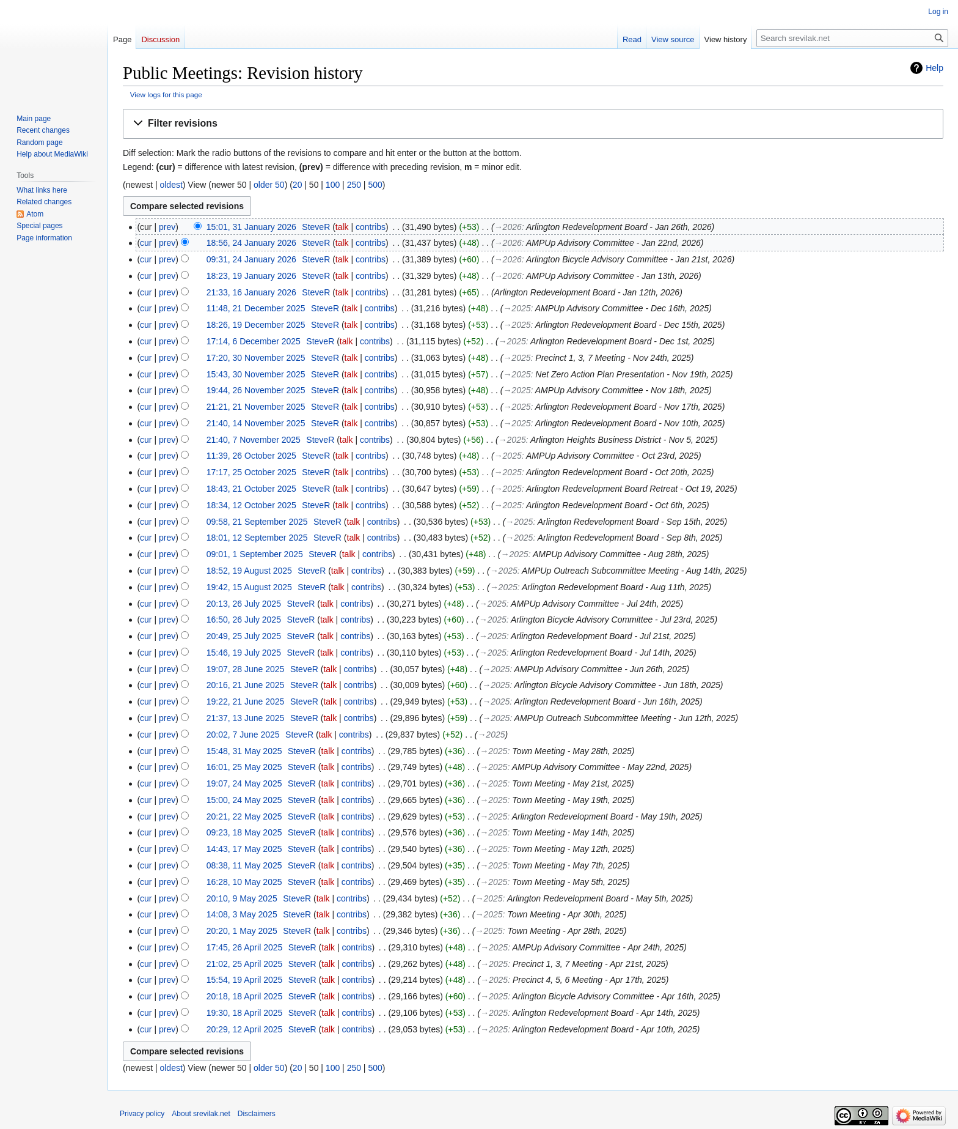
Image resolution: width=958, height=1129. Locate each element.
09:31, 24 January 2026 (251, 259)
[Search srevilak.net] (852, 38)
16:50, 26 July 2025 (244, 619)
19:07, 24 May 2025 (244, 783)
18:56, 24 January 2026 (251, 243)
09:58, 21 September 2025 (257, 522)
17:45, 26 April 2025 (245, 947)
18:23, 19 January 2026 (251, 276)
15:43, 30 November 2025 (256, 374)
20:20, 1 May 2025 (242, 931)
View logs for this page (166, 94)
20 (297, 185)
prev (167, 227)
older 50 (269, 185)
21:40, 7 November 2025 (254, 440)
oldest (170, 185)
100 (333, 185)
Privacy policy (142, 1113)
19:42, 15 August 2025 (249, 587)
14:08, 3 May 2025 (242, 914)
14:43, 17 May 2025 (244, 849)
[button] (533, 124)
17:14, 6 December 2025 (254, 341)
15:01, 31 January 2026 (251, 227)
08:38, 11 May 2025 (244, 865)
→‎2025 (516, 308)
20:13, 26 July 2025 (244, 604)
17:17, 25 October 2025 (251, 472)
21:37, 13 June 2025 (246, 718)
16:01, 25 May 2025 (244, 767)
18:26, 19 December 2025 (256, 325)
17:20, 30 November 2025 (256, 358)
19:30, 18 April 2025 (245, 1013)
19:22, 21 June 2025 (246, 701)
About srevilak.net (201, 1113)
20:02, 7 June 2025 (243, 734)
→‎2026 (508, 227)
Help (934, 68)
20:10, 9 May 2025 (242, 898)
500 (375, 185)
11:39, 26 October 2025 (251, 456)
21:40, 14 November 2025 (256, 423)
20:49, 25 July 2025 (244, 636)
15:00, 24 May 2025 (244, 800)
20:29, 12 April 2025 (245, 1029)
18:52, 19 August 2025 (249, 571)
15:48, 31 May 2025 (244, 751)
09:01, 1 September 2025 (255, 554)
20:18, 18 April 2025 (245, 996)
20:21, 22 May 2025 (244, 816)
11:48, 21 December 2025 (256, 308)
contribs (371, 227)
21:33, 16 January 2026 (251, 292)
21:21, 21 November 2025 (256, 407)
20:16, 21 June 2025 (246, 685)
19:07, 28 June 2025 (246, 669)
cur (146, 243)
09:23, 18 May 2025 (244, 832)
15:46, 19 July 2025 (244, 652)
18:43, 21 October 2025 (251, 489)
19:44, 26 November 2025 (256, 390)
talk (342, 227)
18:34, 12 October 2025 (251, 505)
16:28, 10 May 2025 (244, 882)
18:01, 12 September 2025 (257, 537)
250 (354, 185)
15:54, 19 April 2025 (245, 980)
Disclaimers (257, 1113)
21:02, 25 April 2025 (245, 964)
